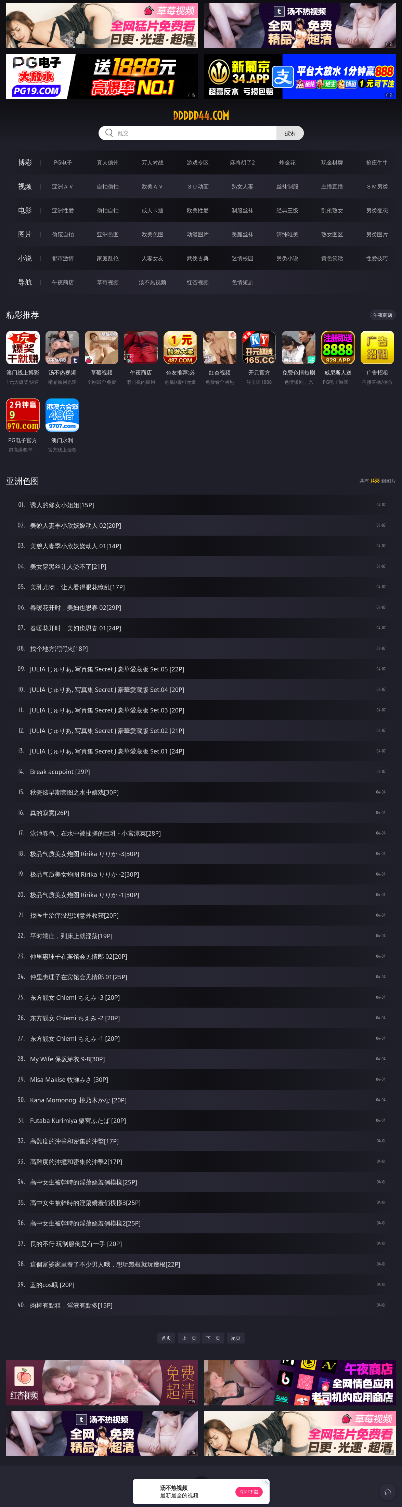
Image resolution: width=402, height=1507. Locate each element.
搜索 (290, 133)
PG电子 (63, 162)
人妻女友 (153, 258)
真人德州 (108, 162)
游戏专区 (198, 162)
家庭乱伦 (108, 258)
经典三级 (287, 210)
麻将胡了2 (242, 162)
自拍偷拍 (108, 186)
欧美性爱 (198, 210)
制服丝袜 (243, 210)
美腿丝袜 (243, 234)
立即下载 (249, 1492)
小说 (25, 258)
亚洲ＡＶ (63, 186)
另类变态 (377, 210)
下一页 (213, 1338)
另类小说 (287, 258)
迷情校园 (243, 258)
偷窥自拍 (63, 234)
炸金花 (287, 162)
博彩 (25, 162)
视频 (25, 186)
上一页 (189, 1338)
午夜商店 (63, 282)
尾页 (236, 1338)
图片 (25, 234)
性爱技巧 (377, 258)
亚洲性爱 (63, 210)
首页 (166, 1338)
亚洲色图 (108, 234)
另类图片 (377, 234)
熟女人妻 (243, 186)
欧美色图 (153, 234)
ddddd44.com (201, 115)
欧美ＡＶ (153, 186)
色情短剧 (243, 282)
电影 (25, 210)
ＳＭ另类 (377, 186)
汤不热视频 (152, 282)
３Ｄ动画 (198, 186)
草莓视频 (108, 282)
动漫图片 (198, 234)
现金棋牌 (332, 162)
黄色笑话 (332, 258)
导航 (25, 282)
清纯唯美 (287, 234)
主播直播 (332, 186)
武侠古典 (198, 258)
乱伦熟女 (332, 210)
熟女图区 (332, 234)
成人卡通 (153, 210)
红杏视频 (198, 282)
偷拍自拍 (108, 210)
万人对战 (153, 162)
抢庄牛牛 (377, 162)
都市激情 (63, 258)
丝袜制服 (287, 186)
